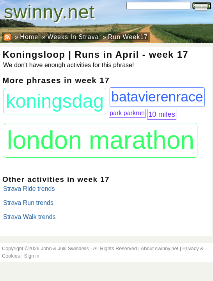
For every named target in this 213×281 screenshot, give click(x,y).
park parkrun (127, 113)
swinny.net (49, 12)
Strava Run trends (28, 202)
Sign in (31, 256)
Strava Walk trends (29, 216)
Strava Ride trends (29, 188)
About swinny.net (160, 248)
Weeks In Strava (73, 37)
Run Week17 (128, 37)
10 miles (161, 114)
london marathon (100, 140)
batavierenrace (157, 97)
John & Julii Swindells (65, 248)
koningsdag (55, 101)
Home (29, 37)
